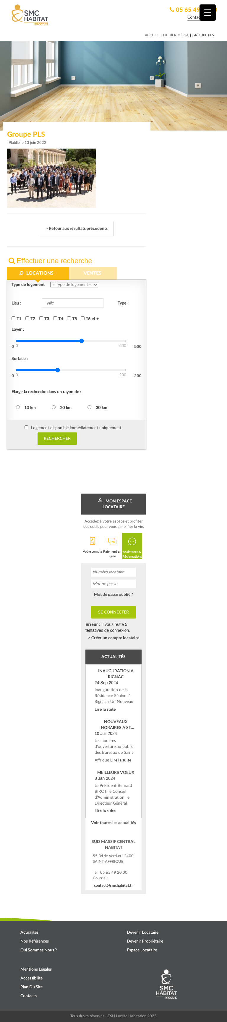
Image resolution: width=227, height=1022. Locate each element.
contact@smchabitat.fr (113, 885)
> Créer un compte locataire (113, 637)
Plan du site (31, 987)
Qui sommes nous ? (38, 950)
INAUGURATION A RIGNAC (116, 673)
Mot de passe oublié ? (113, 594)
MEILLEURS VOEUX (115, 772)
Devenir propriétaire (145, 941)
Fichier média (176, 35)
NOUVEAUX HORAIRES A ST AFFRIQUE (116, 724)
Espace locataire (142, 950)
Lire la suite (105, 709)
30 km (97, 407)
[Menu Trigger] (208, 12)
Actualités (29, 932)
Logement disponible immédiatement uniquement (76, 428)
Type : (123, 303)
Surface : (20, 359)
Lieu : (16, 303)
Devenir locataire (142, 932)
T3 (44, 318)
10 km (26, 407)
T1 (16, 318)
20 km (62, 407)
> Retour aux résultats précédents (77, 229)
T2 (30, 318)
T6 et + (90, 318)
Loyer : (18, 330)
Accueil (152, 35)
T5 (72, 318)
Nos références (34, 941)
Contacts (28, 996)
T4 (58, 318)
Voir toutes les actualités (113, 822)
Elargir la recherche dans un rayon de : (46, 392)
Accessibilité (31, 978)
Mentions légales (36, 969)
